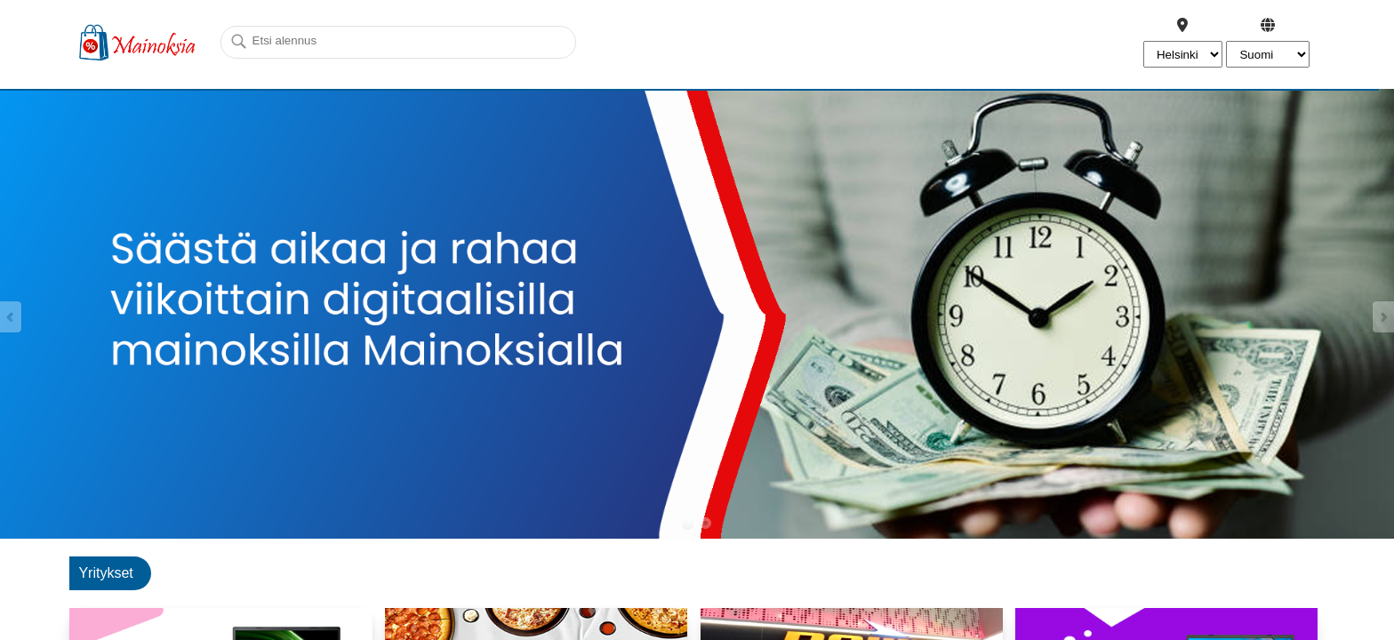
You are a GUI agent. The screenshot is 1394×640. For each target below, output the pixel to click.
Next (1382, 316)
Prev (11, 316)
